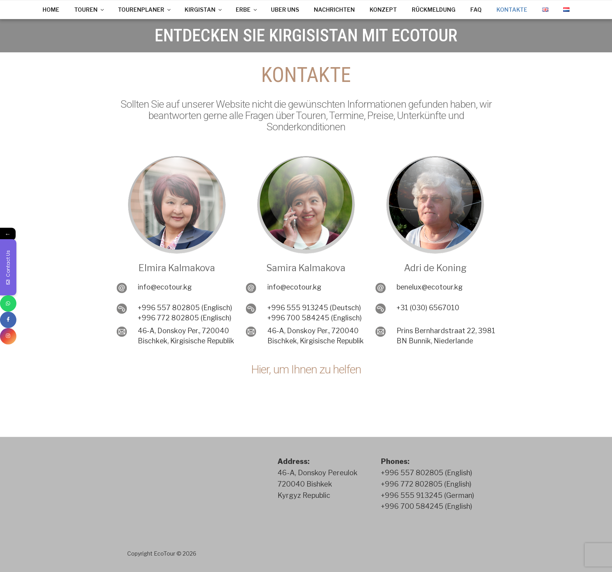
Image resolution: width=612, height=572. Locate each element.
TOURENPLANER (145, 9)
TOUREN (89, 9)
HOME (51, 9)
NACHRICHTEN (334, 9)
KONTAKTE (511, 9)
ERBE (247, 9)
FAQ (476, 9)
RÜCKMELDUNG (433, 9)
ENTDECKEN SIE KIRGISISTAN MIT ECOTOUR (306, 35)
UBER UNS (285, 9)
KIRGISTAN (204, 9)
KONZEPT (383, 9)
